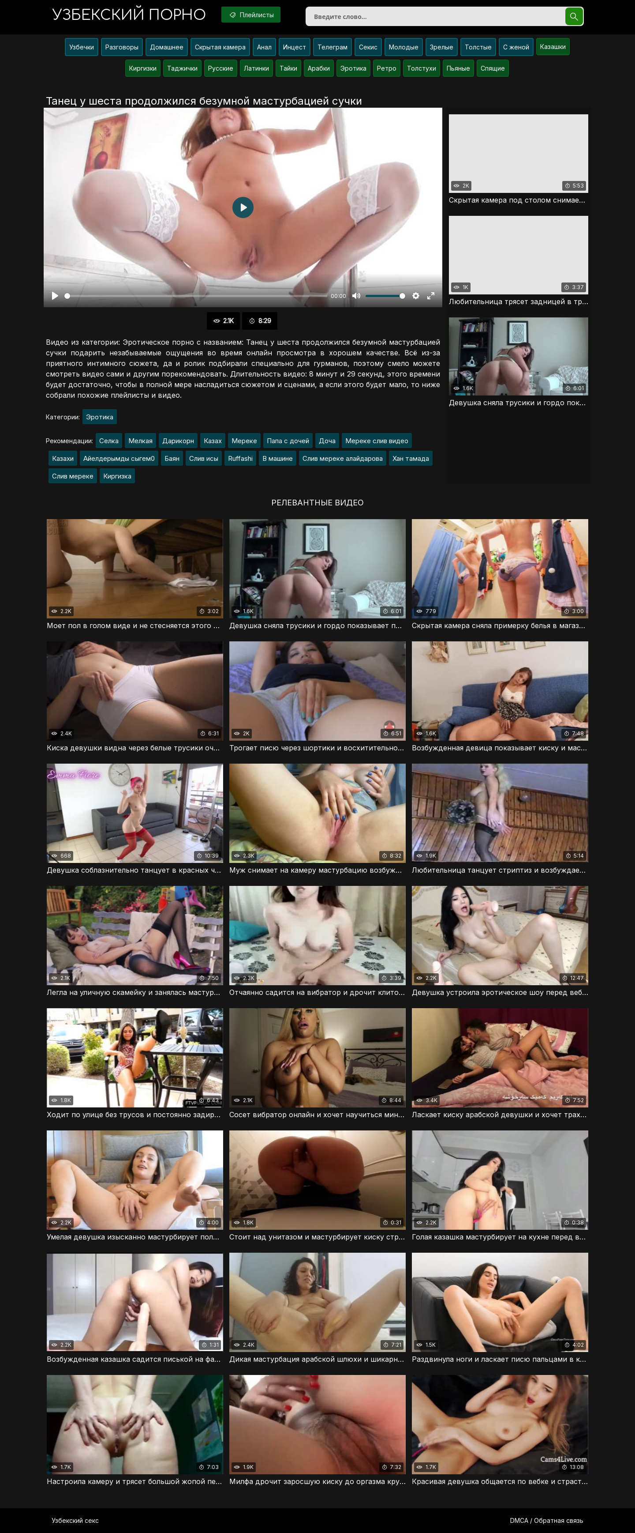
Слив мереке (72, 476)
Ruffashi (240, 458)
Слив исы (203, 458)
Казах (213, 441)
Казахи (63, 458)
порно (129, 15)
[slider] (195, 296)
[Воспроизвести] (55, 296)
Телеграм (332, 47)
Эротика (353, 68)
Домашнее (166, 47)
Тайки (288, 68)
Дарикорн (178, 441)
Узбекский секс (75, 1520)
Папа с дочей (288, 441)
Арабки (319, 68)
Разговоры (121, 47)
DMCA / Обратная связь (546, 1520)
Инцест (294, 47)
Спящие (493, 68)
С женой (516, 47)
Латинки (256, 68)
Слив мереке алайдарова (343, 458)
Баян (171, 458)
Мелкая (140, 441)
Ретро (386, 68)
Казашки (553, 46)
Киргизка (117, 476)
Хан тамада (410, 458)
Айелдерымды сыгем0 (119, 458)
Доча (327, 441)
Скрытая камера (220, 47)
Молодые (403, 47)
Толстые (478, 47)
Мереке (244, 441)
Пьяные (458, 68)
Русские (220, 68)
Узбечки (81, 47)
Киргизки (143, 68)
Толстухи (421, 68)
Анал (264, 47)
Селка (109, 441)
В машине (277, 458)
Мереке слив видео (376, 441)
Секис (368, 47)
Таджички (182, 68)
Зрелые (441, 47)
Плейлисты (251, 15)
